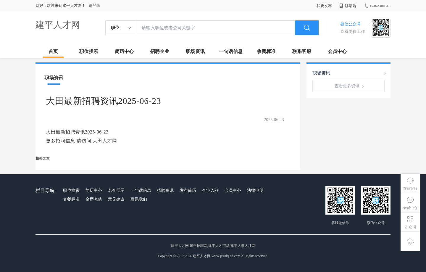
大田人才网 (105, 140)
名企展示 (116, 190)
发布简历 (188, 190)
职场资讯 (195, 51)
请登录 (94, 5)
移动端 (347, 6)
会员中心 (337, 51)
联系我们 (138, 199)
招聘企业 (159, 51)
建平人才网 (58, 25)
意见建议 (116, 199)
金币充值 (93, 199)
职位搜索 (88, 51)
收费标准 (266, 51)
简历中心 (124, 51)
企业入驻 (210, 190)
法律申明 (255, 190)
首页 (53, 51)
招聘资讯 (165, 190)
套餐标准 (71, 199)
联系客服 (301, 51)
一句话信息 (231, 51)
